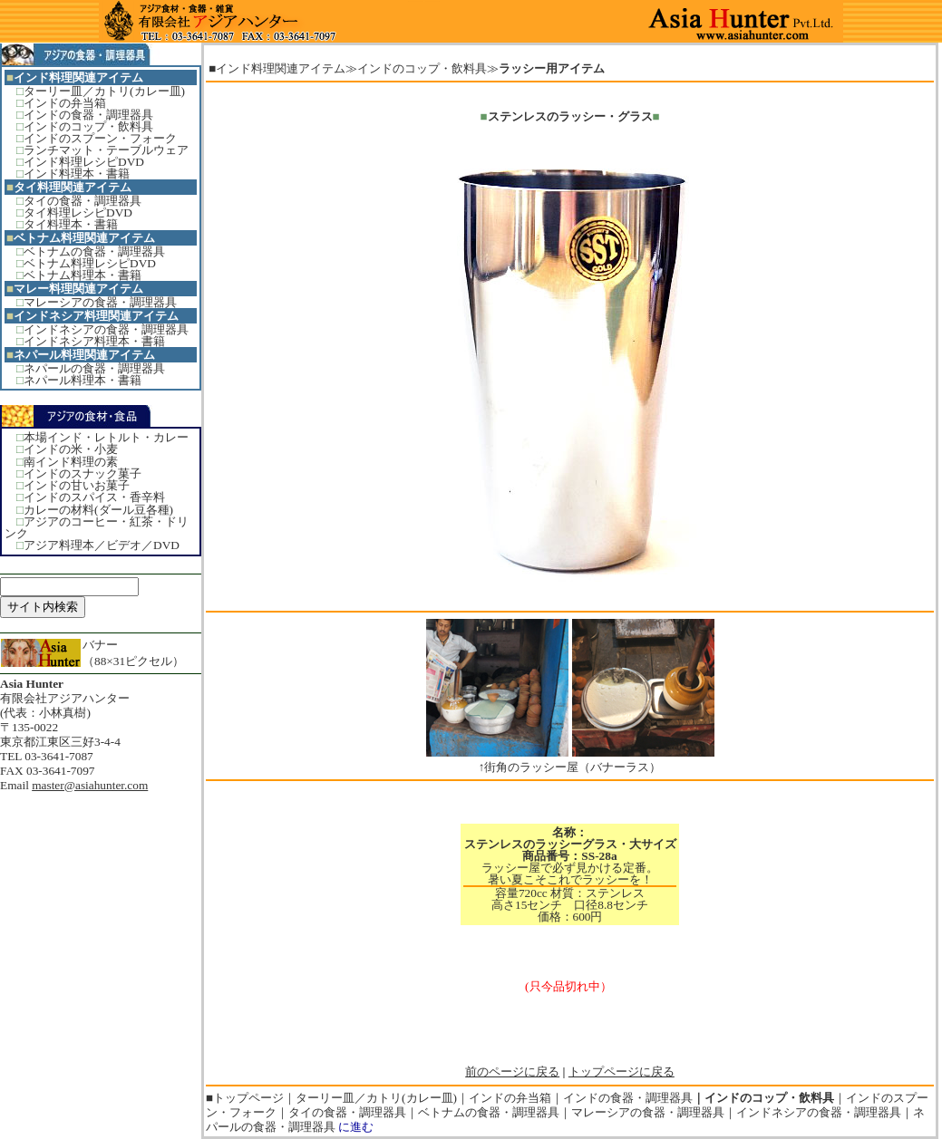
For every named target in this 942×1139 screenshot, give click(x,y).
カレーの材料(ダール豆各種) (98, 509)
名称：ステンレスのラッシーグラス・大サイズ (570, 838)
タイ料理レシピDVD (78, 212)
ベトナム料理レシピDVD (90, 263)
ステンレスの (523, 116)
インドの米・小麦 (71, 449)
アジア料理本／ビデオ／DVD (102, 545)
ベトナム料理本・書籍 (82, 275)
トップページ (248, 1098)
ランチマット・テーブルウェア (106, 150)
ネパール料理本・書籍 (82, 380)
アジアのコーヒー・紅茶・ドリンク (97, 527)
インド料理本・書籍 (77, 173)
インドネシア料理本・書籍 (94, 341)
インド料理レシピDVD (84, 162)
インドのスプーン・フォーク (100, 138)
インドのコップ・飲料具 (88, 126)
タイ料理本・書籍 (71, 224)
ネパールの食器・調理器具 (94, 368)
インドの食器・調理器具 (88, 114)
